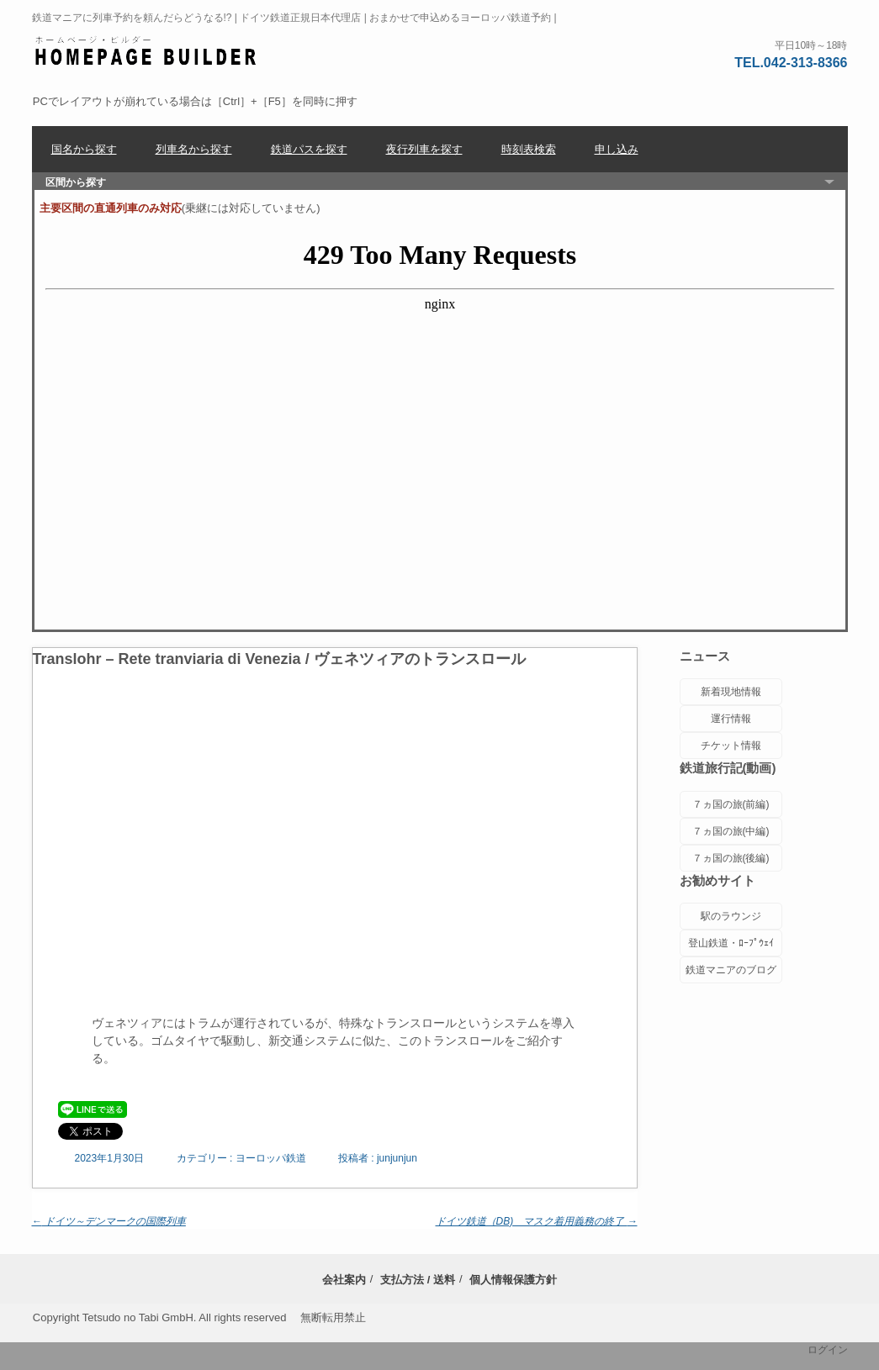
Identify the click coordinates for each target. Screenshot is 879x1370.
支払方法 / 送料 (417, 1279)
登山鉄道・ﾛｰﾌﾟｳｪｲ (731, 943)
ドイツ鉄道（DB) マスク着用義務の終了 (537, 1221)
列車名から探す (194, 149)
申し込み (616, 149)
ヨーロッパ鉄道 (271, 1158)
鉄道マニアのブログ (731, 970)
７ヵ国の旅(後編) (731, 858)
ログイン (828, 1350)
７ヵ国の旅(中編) (731, 831)
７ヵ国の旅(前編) (731, 804)
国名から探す (84, 149)
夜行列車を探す (424, 149)
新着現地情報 (731, 692)
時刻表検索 (528, 149)
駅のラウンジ (731, 916)
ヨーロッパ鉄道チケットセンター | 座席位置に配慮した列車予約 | (146, 51)
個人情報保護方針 (513, 1279)
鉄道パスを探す (309, 149)
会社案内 (344, 1279)
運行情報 (731, 719)
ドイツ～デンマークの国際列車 (109, 1221)
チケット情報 (731, 745)
